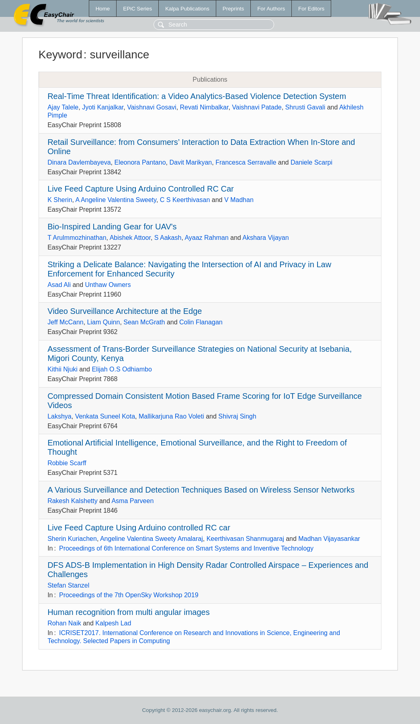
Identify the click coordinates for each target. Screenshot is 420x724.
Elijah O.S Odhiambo (122, 369)
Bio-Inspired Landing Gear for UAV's (111, 226)
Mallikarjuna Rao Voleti (171, 416)
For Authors (271, 9)
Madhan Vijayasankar (329, 538)
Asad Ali (59, 284)
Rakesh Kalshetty (72, 500)
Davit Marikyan (190, 162)
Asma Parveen (132, 500)
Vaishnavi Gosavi (151, 107)
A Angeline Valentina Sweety (116, 199)
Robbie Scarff (66, 463)
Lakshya (59, 416)
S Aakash (168, 237)
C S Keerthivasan (185, 199)
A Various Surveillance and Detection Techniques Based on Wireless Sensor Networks (200, 489)
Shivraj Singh (237, 416)
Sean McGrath (144, 322)
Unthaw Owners (108, 284)
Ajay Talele (62, 107)
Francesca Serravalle (245, 162)
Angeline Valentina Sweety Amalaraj (151, 538)
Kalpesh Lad (113, 623)
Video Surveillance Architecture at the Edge (124, 311)
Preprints (233, 9)
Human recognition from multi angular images (128, 612)
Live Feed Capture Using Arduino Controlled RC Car (140, 188)
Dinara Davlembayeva (79, 162)
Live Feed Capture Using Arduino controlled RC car (138, 527)
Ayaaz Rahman (206, 237)
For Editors (311, 9)
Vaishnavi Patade (256, 107)
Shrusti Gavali (305, 107)
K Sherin (59, 199)
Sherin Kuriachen (72, 538)
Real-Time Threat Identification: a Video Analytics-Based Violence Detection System (196, 96)
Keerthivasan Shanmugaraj (245, 538)
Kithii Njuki (62, 369)
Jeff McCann (65, 322)
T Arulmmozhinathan (76, 237)
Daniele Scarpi (311, 162)
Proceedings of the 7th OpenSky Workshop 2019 (129, 595)
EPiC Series (137, 9)
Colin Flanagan (201, 322)
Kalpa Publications (187, 9)
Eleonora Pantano (140, 162)
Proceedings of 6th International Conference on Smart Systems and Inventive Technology (186, 548)
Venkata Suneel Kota (105, 416)
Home (103, 9)
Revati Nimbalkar (204, 107)
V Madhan (239, 199)
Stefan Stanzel (68, 585)
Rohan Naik (64, 623)
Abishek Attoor (130, 237)
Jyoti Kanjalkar (102, 107)
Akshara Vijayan (265, 237)
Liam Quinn (103, 322)
